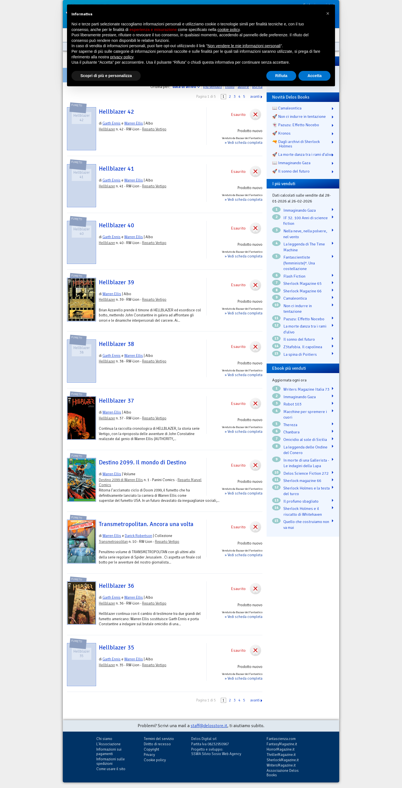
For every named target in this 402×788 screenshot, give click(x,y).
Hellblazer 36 (116, 585)
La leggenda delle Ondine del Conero (305, 450)
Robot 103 (292, 404)
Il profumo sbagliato (301, 501)
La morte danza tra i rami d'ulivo (304, 329)
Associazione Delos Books (283, 772)
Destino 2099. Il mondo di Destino (142, 462)
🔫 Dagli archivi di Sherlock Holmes (296, 143)
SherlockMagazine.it (283, 760)
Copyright (151, 749)
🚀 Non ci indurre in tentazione (299, 116)
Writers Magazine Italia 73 (306, 389)
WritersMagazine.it (281, 765)
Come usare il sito (110, 768)
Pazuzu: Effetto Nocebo (303, 318)
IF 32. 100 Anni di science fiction (305, 220)
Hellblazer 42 (116, 111)
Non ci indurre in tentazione (297, 308)
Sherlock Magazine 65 (302, 283)
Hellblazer (107, 129)
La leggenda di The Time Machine (304, 247)
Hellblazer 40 (116, 225)
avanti (255, 96)
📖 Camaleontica (287, 108)
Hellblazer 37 (116, 400)
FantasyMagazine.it (282, 744)
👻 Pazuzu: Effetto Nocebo (295, 125)
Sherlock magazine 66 (302, 480)
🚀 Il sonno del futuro (291, 171)
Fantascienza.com (281, 738)
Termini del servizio (159, 738)
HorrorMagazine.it (281, 749)
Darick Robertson (138, 535)
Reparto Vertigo (154, 129)
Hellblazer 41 (116, 168)
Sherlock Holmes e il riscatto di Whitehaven (302, 511)
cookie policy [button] (228, 29)
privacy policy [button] (121, 57)
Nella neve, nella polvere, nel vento (305, 233)
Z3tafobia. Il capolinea (302, 346)
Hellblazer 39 (116, 282)
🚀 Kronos (281, 133)
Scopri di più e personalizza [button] (106, 75)
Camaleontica (295, 298)
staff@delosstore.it (209, 726)
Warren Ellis (133, 123)
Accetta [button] (314, 75)
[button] (327, 13)
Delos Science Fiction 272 (306, 473)
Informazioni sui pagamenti (108, 751)
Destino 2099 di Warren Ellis (121, 479)
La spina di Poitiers (300, 354)
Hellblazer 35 (116, 647)
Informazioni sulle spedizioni (110, 761)
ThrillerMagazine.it (281, 754)
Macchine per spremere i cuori (305, 414)
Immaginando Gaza (299, 210)
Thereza (290, 424)
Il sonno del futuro (299, 339)
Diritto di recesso (157, 744)
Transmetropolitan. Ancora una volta (146, 524)
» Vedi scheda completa (243, 142)
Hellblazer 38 (116, 344)
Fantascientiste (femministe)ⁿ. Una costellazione (299, 263)
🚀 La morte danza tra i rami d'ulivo (302, 154)
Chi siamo (104, 738)
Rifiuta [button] (281, 75)
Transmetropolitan (113, 541)
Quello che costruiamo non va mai (306, 524)
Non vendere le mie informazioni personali (243, 46)
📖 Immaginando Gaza (291, 163)
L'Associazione (108, 744)
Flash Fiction (294, 276)
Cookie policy (155, 760)
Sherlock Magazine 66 (302, 290)
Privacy (149, 754)
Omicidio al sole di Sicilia (305, 439)
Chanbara (291, 431)
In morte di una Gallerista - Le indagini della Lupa (306, 463)
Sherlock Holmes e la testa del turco (306, 491)
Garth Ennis (111, 123)
